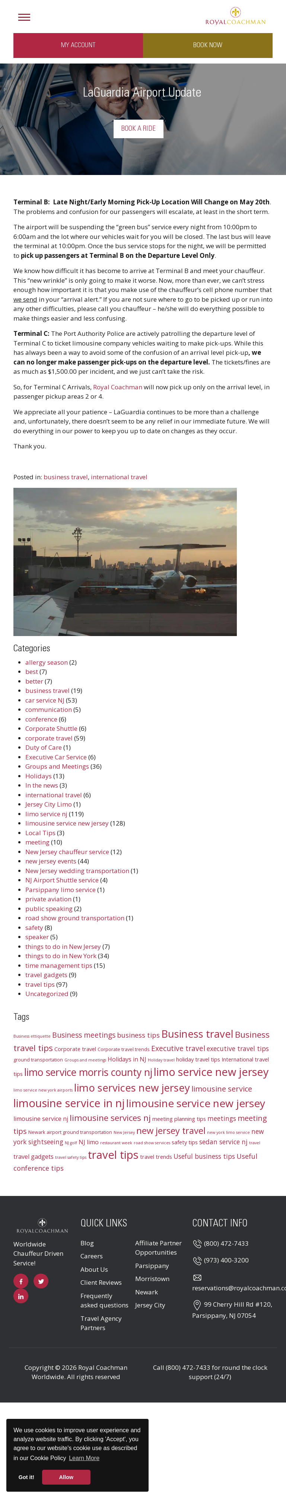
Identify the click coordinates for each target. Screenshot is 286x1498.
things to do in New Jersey (63, 946)
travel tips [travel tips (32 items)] (113, 1154)
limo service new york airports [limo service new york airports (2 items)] (43, 1090)
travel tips (40, 984)
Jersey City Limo (48, 804)
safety (34, 927)
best (31, 671)
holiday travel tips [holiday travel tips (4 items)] (198, 1059)
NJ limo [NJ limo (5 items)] (89, 1142)
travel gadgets (46, 974)
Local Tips (40, 833)
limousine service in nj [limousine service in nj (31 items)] (69, 1103)
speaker (37, 937)
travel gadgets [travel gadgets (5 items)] (33, 1156)
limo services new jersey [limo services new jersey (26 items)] (132, 1087)
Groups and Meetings (57, 766)
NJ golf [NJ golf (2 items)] (71, 1142)
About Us (94, 1269)
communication (48, 709)
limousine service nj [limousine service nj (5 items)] (40, 1119)
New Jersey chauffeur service (67, 851)
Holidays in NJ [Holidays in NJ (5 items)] (127, 1059)
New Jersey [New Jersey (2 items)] (124, 1132)
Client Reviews (101, 1282)
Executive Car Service (56, 757)
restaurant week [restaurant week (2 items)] (116, 1142)
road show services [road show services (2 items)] (152, 1142)
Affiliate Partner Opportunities (158, 1248)
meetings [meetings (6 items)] (221, 1118)
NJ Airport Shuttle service (62, 880)
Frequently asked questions (104, 1300)
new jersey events (50, 861)
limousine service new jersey (67, 823)
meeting (37, 842)
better (34, 681)
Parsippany (152, 1265)
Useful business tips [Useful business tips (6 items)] (204, 1156)
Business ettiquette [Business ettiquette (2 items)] (32, 1036)
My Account (78, 45)
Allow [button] (66, 1477)
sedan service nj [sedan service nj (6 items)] (223, 1142)
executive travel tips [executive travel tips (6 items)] (238, 1048)
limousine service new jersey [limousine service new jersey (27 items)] (195, 1103)
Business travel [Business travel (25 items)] (197, 1034)
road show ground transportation (74, 918)
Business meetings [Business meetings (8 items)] (83, 1035)
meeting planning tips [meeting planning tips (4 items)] (179, 1118)
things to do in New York (60, 955)
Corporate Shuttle (51, 728)
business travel (66, 477)
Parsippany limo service (60, 889)
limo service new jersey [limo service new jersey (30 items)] (211, 1071)
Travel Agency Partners (101, 1323)
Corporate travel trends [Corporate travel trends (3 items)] (124, 1049)
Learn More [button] (84, 1458)
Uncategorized (47, 993)
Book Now (207, 45)
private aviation (48, 899)
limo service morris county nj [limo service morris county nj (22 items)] (88, 1072)
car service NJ (44, 700)
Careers (91, 1256)
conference (41, 719)
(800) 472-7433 (226, 1243)
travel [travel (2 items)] (254, 1142)
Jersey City (150, 1305)
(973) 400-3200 (226, 1260)
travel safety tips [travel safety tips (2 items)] (70, 1157)
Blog (87, 1243)
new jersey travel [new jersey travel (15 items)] (171, 1131)
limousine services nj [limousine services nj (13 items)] (110, 1118)
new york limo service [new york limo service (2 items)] (228, 1132)
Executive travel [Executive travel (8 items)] (178, 1048)
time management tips (58, 965)
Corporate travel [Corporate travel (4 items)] (75, 1049)
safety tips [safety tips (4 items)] (185, 1142)
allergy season (46, 662)
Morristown (152, 1278)
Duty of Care (43, 747)
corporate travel (49, 738)
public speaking (49, 908)
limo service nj (46, 814)
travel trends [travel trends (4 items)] (156, 1156)
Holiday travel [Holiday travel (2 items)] (161, 1060)
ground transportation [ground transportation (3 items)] (38, 1059)
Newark (146, 1292)
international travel (119, 477)
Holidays (38, 776)
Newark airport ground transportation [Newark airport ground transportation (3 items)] (70, 1132)
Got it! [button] (26, 1477)
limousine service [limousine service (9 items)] (221, 1089)
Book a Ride (138, 129)
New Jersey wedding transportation (77, 870)
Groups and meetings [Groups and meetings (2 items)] (85, 1060)
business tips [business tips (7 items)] (138, 1035)
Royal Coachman (117, 387)
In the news (41, 785)
